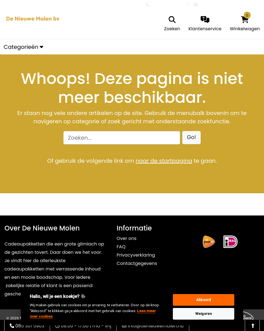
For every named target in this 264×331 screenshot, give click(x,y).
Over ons (126, 238)
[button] (191, 137)
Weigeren (203, 314)
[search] (170, 24)
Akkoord (203, 300)
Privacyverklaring (136, 255)
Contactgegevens (137, 263)
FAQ (121, 247)
